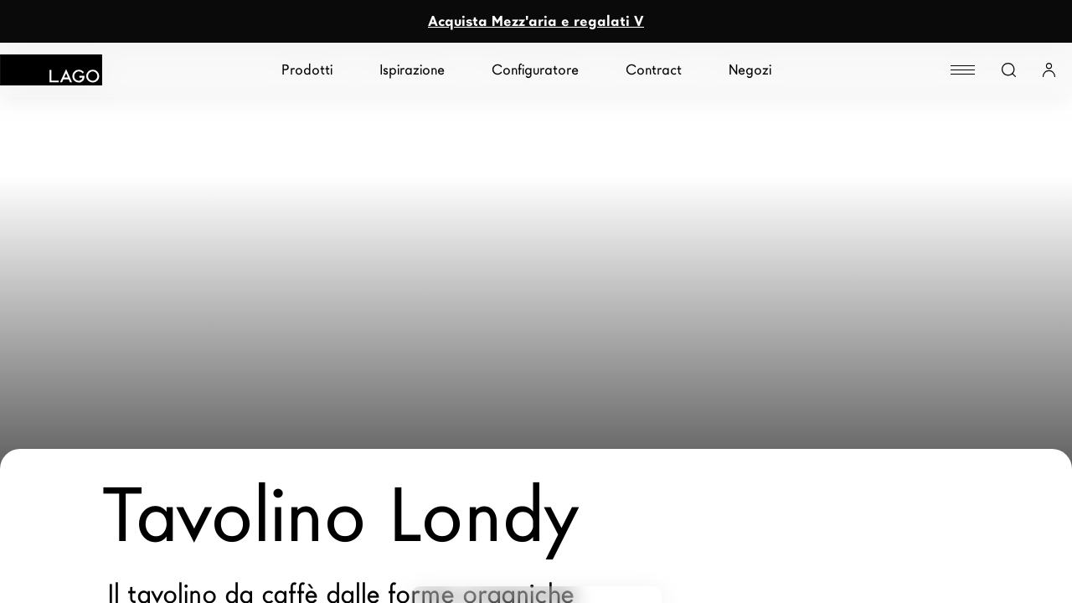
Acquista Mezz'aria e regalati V (536, 21)
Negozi (750, 70)
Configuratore (535, 70)
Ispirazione (412, 70)
